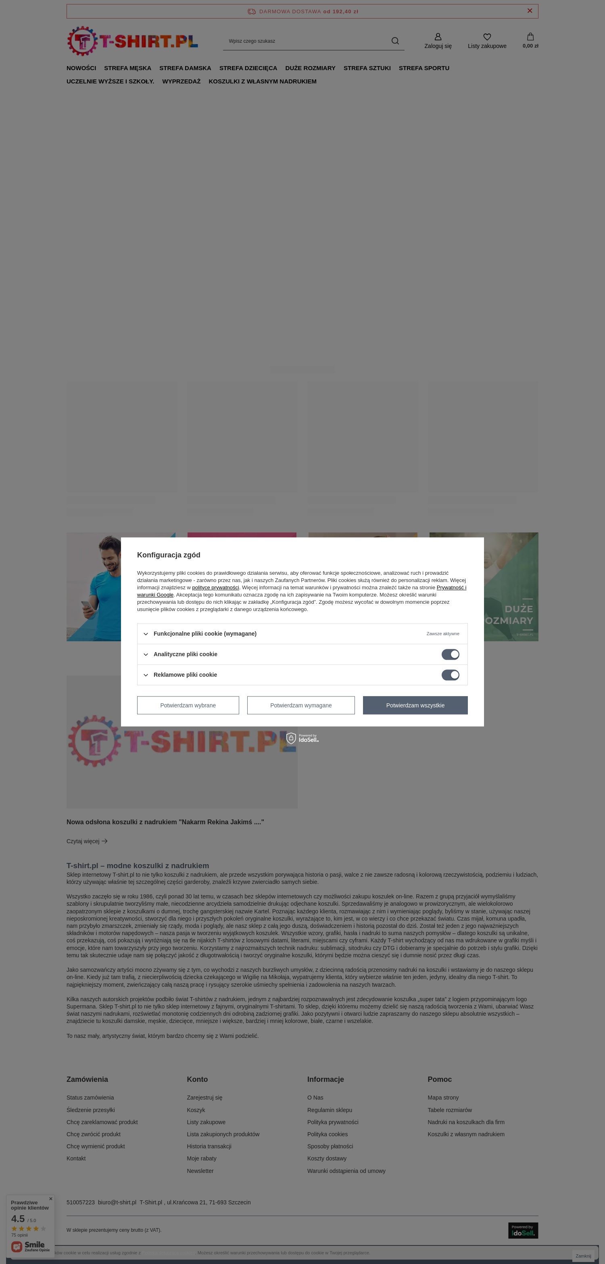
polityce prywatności (215, 587)
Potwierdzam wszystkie (415, 705)
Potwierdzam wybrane (188, 705)
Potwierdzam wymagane (301, 705)
